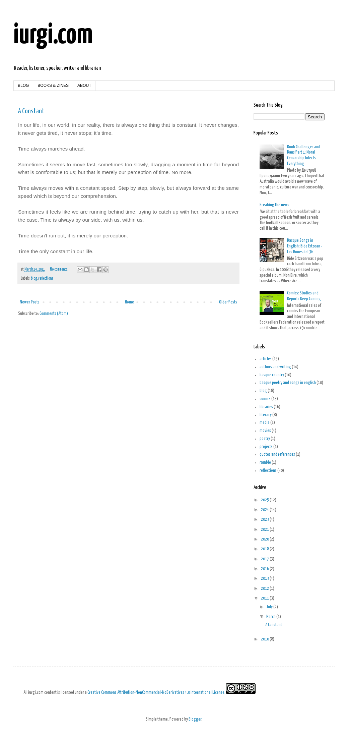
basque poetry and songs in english (288, 383)
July (269, 607)
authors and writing (275, 367)
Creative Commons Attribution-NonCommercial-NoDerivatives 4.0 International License (155, 692)
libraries (266, 407)
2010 (265, 639)
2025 (265, 500)
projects (266, 447)
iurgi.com (53, 35)
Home (129, 302)
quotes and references (277, 454)
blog (34, 279)
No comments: (59, 270)
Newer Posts (30, 302)
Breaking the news (274, 205)
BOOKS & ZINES (53, 85)
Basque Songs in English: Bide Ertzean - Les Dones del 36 (304, 246)
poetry (265, 439)
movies (265, 431)
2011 (265, 598)
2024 (265, 510)
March (271, 617)
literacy (266, 415)
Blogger (195, 719)
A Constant (31, 111)
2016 (265, 569)
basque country (272, 375)
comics (265, 399)
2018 (265, 549)
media (265, 422)
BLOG (23, 85)
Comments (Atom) (54, 314)
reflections (45, 279)
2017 (265, 559)
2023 (265, 519)
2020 (265, 539)
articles (266, 359)
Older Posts (228, 302)
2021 (265, 529)
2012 (265, 588)
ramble (265, 462)
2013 (265, 578)
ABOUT (84, 85)
